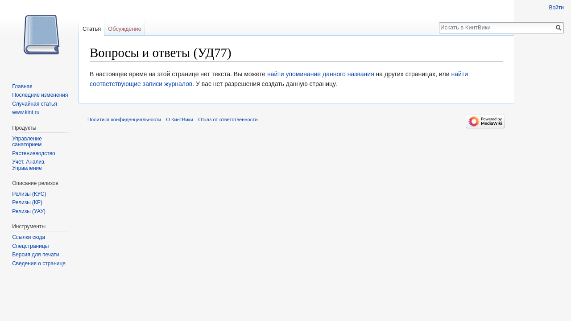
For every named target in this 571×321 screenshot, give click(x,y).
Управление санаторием (27, 142)
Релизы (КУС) (29, 194)
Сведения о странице (39, 263)
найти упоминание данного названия (320, 74)
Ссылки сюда (28, 237)
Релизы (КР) (27, 202)
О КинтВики (179, 119)
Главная (22, 86)
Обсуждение (124, 28)
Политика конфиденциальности (124, 119)
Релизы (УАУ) (29, 211)
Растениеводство (33, 153)
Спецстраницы (30, 246)
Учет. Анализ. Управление (29, 165)
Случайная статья (34, 104)
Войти (556, 7)
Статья (92, 28)
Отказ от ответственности (228, 119)
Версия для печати (35, 254)
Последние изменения (40, 95)
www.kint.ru (25, 112)
